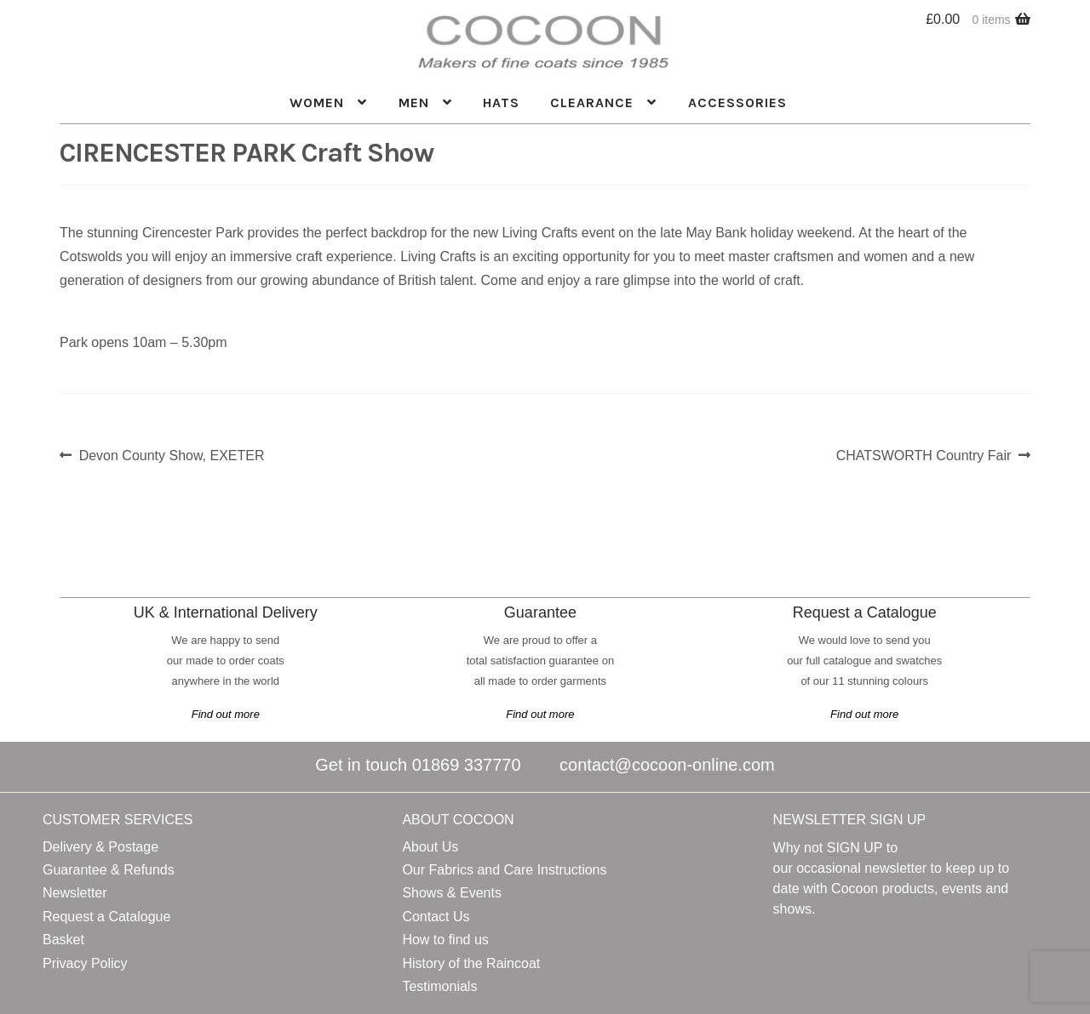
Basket (63, 939)
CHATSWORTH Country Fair (924, 455)
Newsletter (75, 893)
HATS (501, 102)
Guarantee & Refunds (109, 870)
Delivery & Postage (100, 847)
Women (317, 102)
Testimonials (439, 986)
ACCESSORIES (737, 102)
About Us (430, 847)
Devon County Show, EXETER (171, 455)
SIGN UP (855, 847)
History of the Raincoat (471, 963)
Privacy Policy (85, 963)
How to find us (445, 939)
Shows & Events (452, 893)
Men (414, 102)
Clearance (592, 102)
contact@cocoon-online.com (667, 764)
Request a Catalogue (106, 916)
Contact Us (435, 916)
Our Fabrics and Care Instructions (504, 870)
